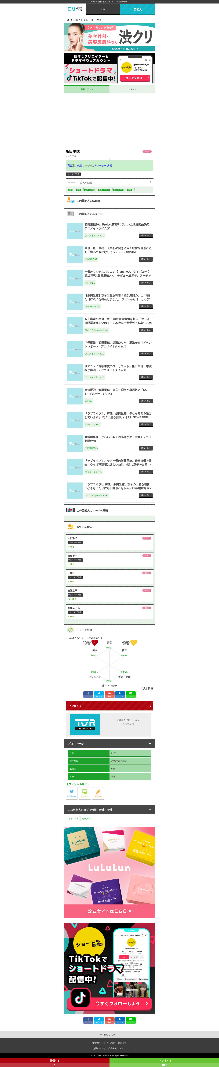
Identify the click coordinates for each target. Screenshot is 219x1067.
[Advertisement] (109, 121)
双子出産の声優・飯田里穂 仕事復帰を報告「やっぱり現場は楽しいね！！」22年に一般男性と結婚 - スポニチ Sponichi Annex (118, 323)
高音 (69, 165)
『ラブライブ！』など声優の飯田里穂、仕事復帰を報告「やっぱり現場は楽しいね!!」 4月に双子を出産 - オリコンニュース (118, 464)
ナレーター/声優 (103, 165)
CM (103, 9)
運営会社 (122, 1043)
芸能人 (138, 9)
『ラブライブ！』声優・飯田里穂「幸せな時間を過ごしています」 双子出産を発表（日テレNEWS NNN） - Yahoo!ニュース (118, 417)
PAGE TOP (109, 1035)
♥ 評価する (75, 705)
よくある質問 (109, 1043)
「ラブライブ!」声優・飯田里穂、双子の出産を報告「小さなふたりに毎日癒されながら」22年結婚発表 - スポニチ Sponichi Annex (118, 488)
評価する (55, 1063)
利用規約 (96, 1043)
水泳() (73, 819)
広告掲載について (116, 1048)
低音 (79, 165)
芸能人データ (87, 89)
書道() (86, 819)
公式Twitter (77, 788)
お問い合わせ (99, 1048)
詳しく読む (145, 235)
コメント (132, 89)
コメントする (164, 1063)
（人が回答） (81, 182)
